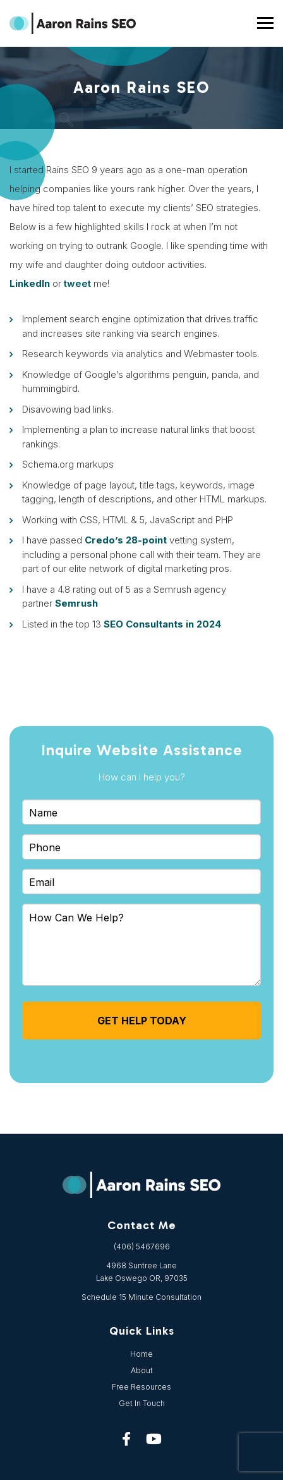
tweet (77, 283)
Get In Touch (142, 1403)
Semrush (76, 603)
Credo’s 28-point (126, 540)
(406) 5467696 (142, 1246)
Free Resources (141, 1387)
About (142, 1370)
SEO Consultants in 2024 (162, 624)
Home (141, 1354)
